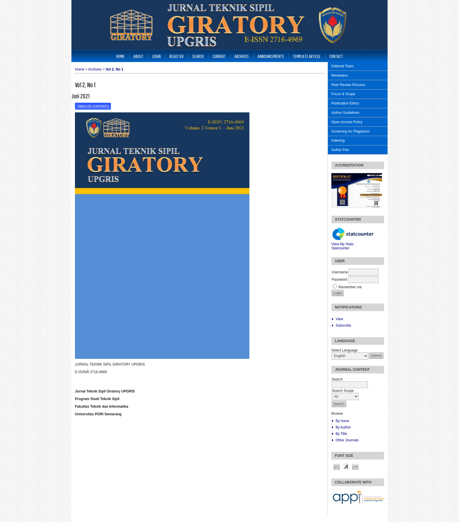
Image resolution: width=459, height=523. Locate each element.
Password (339, 279)
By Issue (342, 421)
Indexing (338, 140)
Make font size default (346, 466)
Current (219, 56)
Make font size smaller (337, 466)
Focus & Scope (343, 94)
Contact (336, 56)
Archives (241, 56)
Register (176, 56)
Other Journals (347, 440)
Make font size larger (355, 466)
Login (156, 56)
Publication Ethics (345, 103)
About (138, 56)
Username (340, 272)
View (339, 319)
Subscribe (343, 325)
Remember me (350, 287)
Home (120, 56)
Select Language (344, 350)
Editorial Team (342, 66)
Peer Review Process (348, 85)
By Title (341, 434)
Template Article (307, 56)
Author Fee (340, 150)
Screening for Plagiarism (350, 131)
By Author (343, 427)
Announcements (271, 56)
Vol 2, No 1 (114, 69)
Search (198, 56)
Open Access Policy (346, 122)
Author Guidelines (345, 113)
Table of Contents (93, 106)
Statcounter (340, 248)
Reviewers (339, 75)
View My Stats (342, 244)
